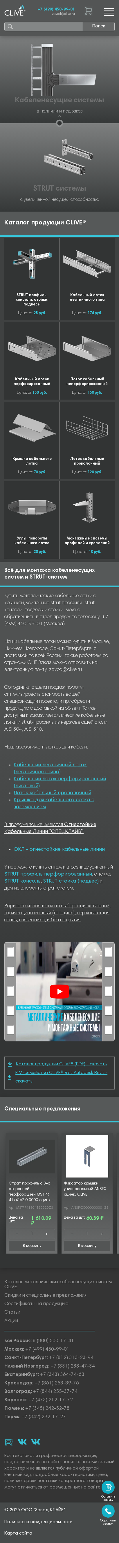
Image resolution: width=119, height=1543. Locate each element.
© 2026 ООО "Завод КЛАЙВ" (34, 1510)
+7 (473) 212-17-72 (50, 1400)
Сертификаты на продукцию (36, 1304)
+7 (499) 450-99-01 (56, 10)
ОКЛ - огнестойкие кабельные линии (59, 849)
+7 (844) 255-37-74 (55, 1391)
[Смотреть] (59, 992)
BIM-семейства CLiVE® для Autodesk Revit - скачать (57, 1077)
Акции (11, 1321)
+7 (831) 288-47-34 (73, 1366)
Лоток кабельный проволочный (52, 793)
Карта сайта (18, 1533)
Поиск (98, 26)
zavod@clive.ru (63, 14)
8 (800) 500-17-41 (53, 1341)
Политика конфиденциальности (38, 1522)
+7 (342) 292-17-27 (43, 1417)
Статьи (12, 1312)
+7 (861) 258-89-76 (57, 1383)
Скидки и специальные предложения (45, 1295)
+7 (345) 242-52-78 (47, 1408)
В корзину (32, 1246)
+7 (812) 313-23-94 (71, 1358)
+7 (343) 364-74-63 (62, 1374)
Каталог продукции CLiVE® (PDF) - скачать (57, 1064)
